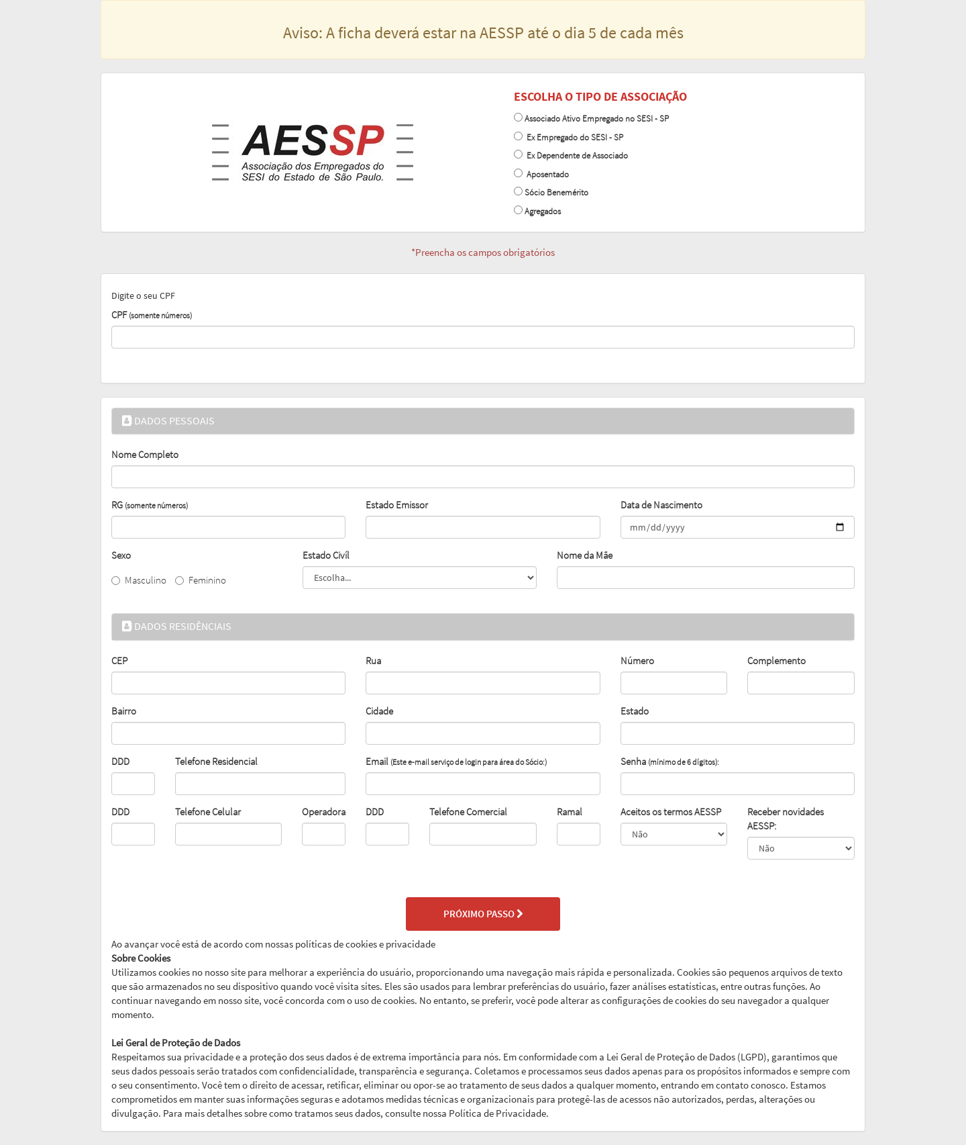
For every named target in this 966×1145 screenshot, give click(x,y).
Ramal (569, 812)
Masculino (138, 580)
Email (456, 761)
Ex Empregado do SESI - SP (573, 137)
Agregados (543, 211)
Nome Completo (144, 455)
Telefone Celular (208, 812)
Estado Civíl (326, 555)
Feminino (200, 580)
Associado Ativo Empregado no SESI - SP (597, 118)
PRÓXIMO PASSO (483, 914)
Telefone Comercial (468, 812)
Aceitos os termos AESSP (671, 812)
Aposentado (546, 174)
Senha (670, 761)
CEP (119, 661)
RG (149, 505)
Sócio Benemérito (556, 192)
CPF (151, 315)
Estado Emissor (397, 505)
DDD (120, 761)
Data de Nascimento (661, 505)
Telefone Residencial (216, 761)
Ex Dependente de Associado (575, 155)
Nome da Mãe (584, 555)
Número (637, 661)
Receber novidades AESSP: (785, 819)
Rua (373, 661)
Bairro (123, 711)
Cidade (379, 711)
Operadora (323, 812)
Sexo (121, 555)
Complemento (776, 661)
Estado (635, 711)
